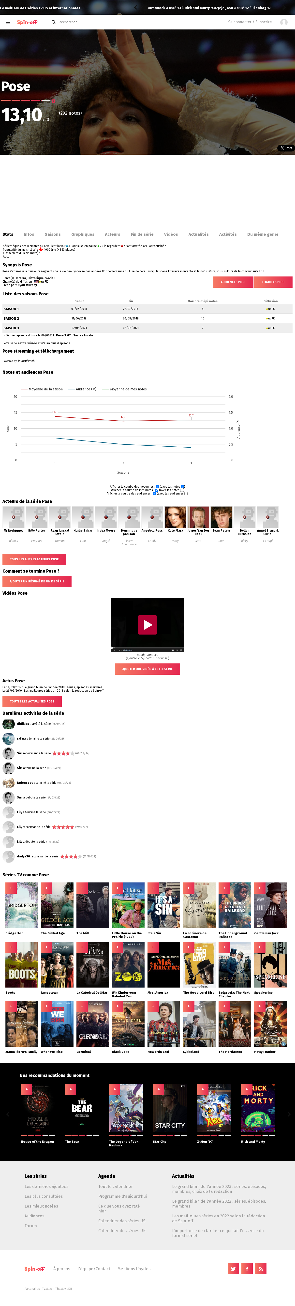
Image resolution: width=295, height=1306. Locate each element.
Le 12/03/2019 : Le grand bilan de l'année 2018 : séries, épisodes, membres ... (53, 687)
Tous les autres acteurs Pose (34, 559)
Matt (198, 541)
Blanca (13, 541)
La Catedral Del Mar (91, 992)
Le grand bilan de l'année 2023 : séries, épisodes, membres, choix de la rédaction (219, 1189)
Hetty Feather (265, 1052)
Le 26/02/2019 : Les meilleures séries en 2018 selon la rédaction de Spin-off (53, 690)
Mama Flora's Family (21, 1052)
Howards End (158, 1052)
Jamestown (49, 992)
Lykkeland (191, 1052)
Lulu (83, 541)
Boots (10, 992)
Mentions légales (134, 1268)
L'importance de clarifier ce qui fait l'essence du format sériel (218, 1233)
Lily (19, 812)
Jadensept (25, 782)
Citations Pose (273, 282)
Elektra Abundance (129, 542)
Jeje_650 (156, 8)
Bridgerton (14, 933)
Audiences (34, 1215)
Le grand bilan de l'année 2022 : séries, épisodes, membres (219, 1204)
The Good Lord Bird (199, 992)
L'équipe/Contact (93, 1268)
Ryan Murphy (27, 285)
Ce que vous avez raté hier (119, 1208)
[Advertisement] (147, 191)
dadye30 (23, 856)
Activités (228, 234)
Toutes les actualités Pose (32, 701)
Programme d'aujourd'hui (122, 1196)
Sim (19, 753)
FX (46, 281)
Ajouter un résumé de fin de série (37, 581)
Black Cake (120, 1052)
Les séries (36, 1176)
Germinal (83, 1052)
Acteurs (112, 234)
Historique (36, 278)
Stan (221, 541)
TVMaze (47, 1289)
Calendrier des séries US (121, 1220)
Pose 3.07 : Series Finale (74, 335)
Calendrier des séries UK (122, 1230)
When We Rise (52, 1052)
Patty (175, 541)
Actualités (199, 234)
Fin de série (142, 234)
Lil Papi (268, 541)
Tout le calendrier (115, 1186)
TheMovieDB (63, 1289)
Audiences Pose (233, 282)
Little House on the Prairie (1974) (127, 935)
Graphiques (82, 234)
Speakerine (263, 992)
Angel (106, 541)
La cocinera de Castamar (194, 935)
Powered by (18, 360)
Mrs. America (158, 992)
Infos (29, 234)
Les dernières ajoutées (46, 1186)
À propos (61, 1268)
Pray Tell (36, 541)
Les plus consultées (44, 1196)
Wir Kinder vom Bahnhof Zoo (124, 994)
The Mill (82, 933)
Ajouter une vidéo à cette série (147, 669)
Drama (21, 278)
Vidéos (171, 234)
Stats (7, 234)
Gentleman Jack (266, 933)
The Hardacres (230, 1052)
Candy (152, 541)
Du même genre (263, 234)
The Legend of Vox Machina (126, 1141)
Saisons (53, 234)
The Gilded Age (53, 933)
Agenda (106, 1176)
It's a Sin (154, 933)
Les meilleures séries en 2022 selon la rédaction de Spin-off (218, 1218)
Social (50, 278)
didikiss (23, 724)
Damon (60, 541)
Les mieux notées (41, 1206)
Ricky (244, 541)
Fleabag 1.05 (194, 8)
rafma (21, 738)
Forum (31, 1225)
